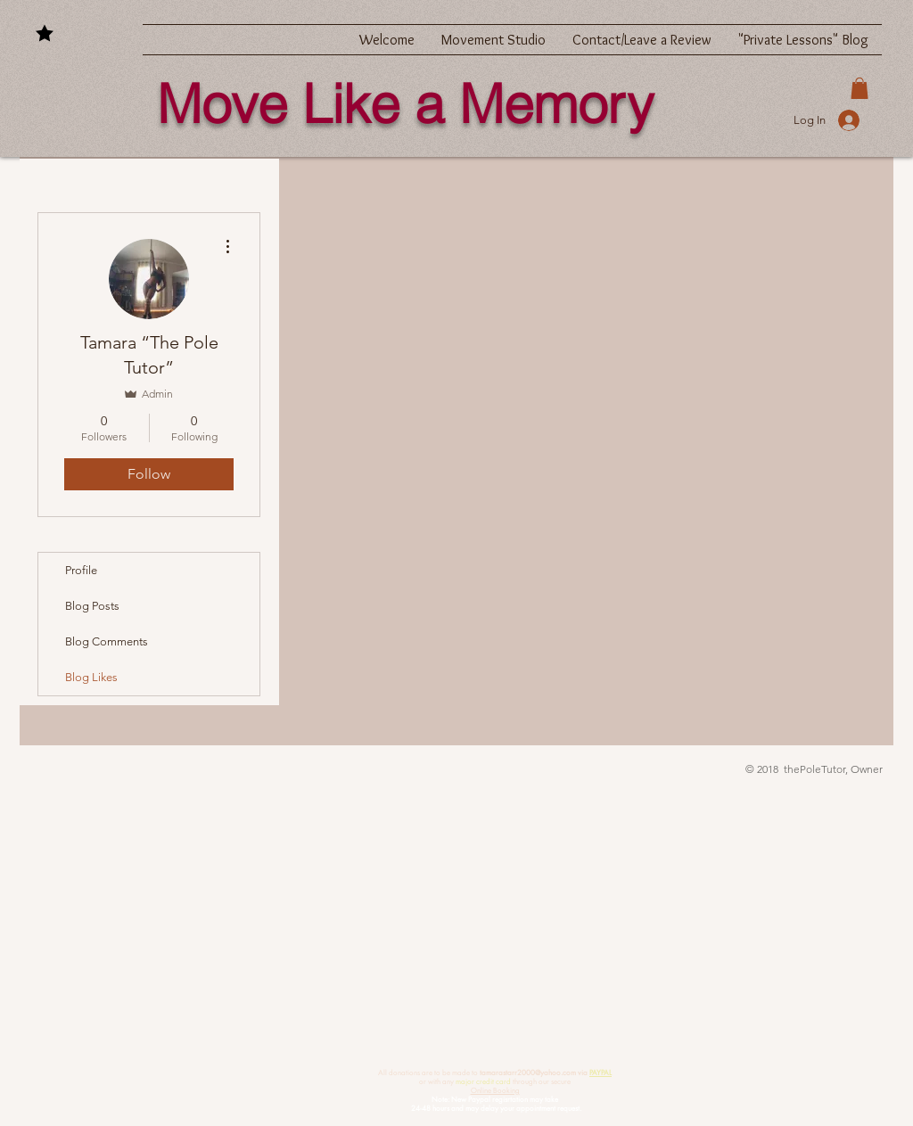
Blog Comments (106, 641)
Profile (81, 570)
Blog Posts (92, 605)
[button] (859, 88)
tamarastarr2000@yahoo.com (528, 1072)
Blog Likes (91, 677)
